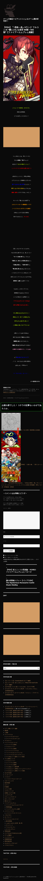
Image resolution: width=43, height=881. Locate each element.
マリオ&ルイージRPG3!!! (12, 766)
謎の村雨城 (9, 821)
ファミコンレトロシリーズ (11, 819)
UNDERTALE (8, 839)
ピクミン (7, 785)
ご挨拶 (6, 732)
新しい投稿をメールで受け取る (11, 557)
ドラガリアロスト (9, 845)
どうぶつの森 (8, 789)
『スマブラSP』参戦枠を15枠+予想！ (14, 710)
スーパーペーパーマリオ (12, 750)
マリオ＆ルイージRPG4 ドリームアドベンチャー (18, 768)
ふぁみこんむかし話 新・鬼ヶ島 (14, 823)
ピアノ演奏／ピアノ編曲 (11, 728)
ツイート (5, 859)
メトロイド (7, 777)
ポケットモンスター (10, 799)
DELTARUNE (8, 841)
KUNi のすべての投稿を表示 (9, 392)
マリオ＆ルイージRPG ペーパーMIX (15, 770)
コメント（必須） (7, 508)
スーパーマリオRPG (11, 744)
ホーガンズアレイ (10, 829)
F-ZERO (7, 787)
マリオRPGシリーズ (10, 758)
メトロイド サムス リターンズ (14, 779)
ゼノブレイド (8, 817)
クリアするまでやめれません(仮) (13, 833)
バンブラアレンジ (9, 837)
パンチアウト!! (8, 795)
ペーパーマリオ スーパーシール (14, 752)
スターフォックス (9, 781)
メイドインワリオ (9, 811)
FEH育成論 (9, 807)
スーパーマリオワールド (12, 736)
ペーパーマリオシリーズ (11, 742)
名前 (4, 531)
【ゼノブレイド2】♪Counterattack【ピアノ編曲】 (18, 680)
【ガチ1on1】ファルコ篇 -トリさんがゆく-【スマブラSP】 (20, 686)
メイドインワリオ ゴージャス (13, 813)
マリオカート (8, 740)
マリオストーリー (10, 746)
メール (4, 541)
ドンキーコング (9, 775)
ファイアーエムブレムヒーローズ (21, 397)
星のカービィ (8, 801)
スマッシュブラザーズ (10, 797)
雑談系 (6, 730)
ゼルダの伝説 (8, 772)
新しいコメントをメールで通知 (11, 555)
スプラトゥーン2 (9, 791)
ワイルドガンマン (10, 827)
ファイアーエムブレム (10, 803)
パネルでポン (8, 815)
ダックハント (9, 825)
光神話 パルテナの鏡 (10, 793)
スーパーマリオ (9, 734)
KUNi (4, 397)
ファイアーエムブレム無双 (13, 809)
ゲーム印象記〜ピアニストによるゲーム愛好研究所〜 (14, 876)
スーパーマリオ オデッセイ (13, 738)
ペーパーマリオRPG (11, 748)
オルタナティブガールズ (11, 843)
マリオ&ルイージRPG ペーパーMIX (15, 756)
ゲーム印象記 (8, 835)
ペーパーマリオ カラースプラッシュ (15, 754)
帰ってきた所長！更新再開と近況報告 (30, 430)
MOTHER (7, 783)
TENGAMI (7, 831)
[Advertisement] (22, 137)
